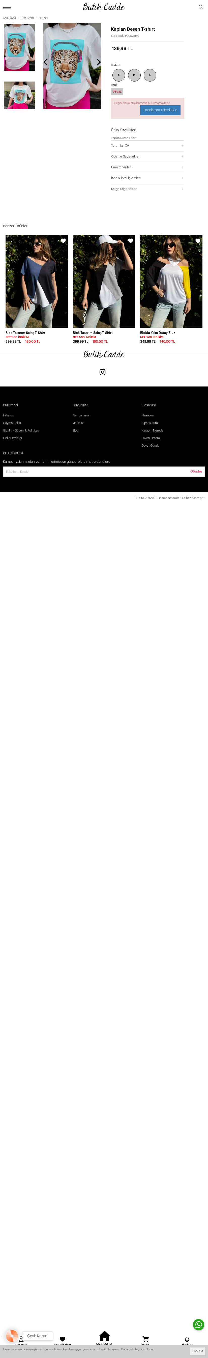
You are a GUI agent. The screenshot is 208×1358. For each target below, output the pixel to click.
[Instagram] (103, 373)
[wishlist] (63, 241)
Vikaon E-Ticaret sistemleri (163, 498)
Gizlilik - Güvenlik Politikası (21, 430)
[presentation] (46, 63)
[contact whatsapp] (198, 1324)
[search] (200, 8)
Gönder (196, 471)
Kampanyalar (81, 415)
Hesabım (148, 415)
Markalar (78, 422)
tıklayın (150, 1349)
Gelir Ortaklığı (12, 438)
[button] (147, 145)
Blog (75, 430)
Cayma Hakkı (12, 422)
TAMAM (197, 1351)
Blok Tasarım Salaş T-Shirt (25, 332)
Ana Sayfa (9, 18)
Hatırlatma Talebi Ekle (160, 110)
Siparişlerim (150, 422)
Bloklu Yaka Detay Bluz (157, 332)
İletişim (8, 415)
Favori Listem (151, 438)
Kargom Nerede (152, 430)
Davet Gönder (151, 445)
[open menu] (8, 8)
